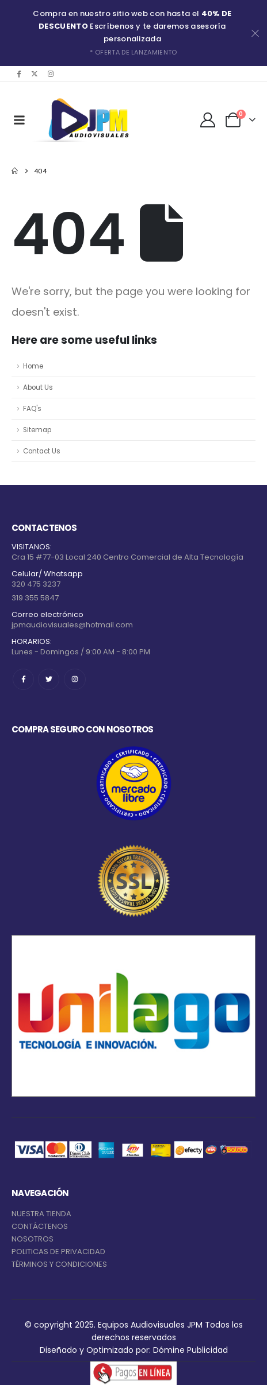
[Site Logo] (86, 120)
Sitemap (37, 429)
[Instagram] (50, 73)
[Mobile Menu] (19, 120)
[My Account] (208, 119)
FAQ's (32, 408)
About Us (38, 387)
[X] (34, 73)
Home (33, 366)
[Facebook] (18, 73)
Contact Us (41, 451)
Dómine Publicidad (190, 1350)
